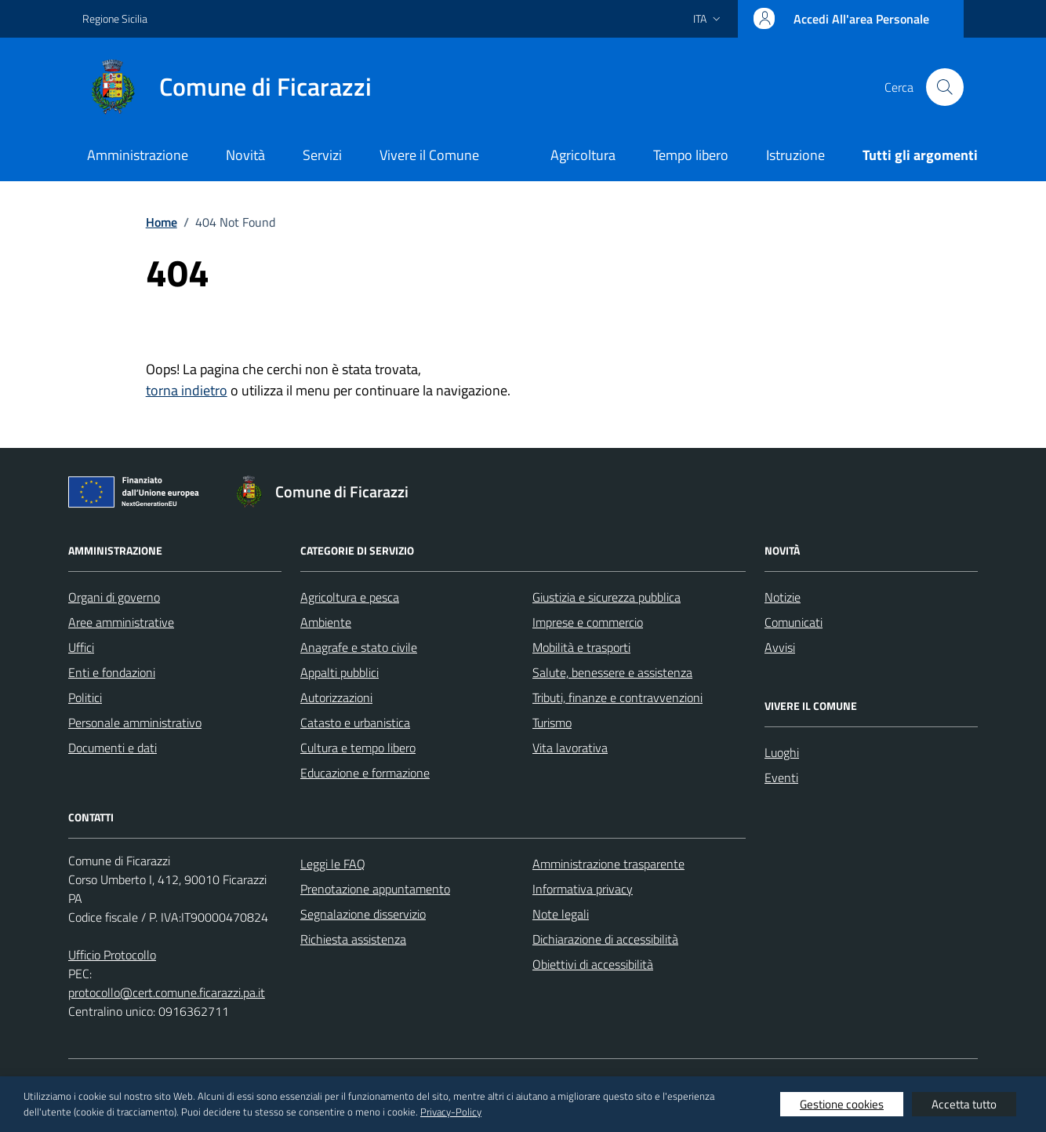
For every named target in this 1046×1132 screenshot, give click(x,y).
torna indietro (186, 390)
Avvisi (780, 647)
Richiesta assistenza (353, 939)
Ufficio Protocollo (112, 954)
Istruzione (795, 155)
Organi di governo (114, 597)
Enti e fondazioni (111, 672)
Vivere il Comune (429, 155)
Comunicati (794, 622)
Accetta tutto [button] (964, 1104)
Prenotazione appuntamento (375, 888)
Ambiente (325, 622)
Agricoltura (583, 155)
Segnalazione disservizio (363, 914)
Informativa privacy (582, 888)
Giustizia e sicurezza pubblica (606, 597)
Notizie (783, 597)
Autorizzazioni (336, 697)
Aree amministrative (121, 622)
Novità (245, 155)
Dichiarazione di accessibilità (605, 939)
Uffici (81, 647)
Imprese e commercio (587, 622)
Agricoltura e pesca (349, 597)
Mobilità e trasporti (581, 647)
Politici (85, 697)
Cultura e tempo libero (358, 747)
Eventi (781, 777)
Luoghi (782, 752)
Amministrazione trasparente (608, 863)
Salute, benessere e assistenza (612, 672)
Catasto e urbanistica (355, 722)
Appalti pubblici (339, 672)
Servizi (322, 155)
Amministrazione (137, 155)
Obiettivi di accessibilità (592, 964)
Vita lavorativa (570, 747)
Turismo (552, 722)
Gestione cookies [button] (842, 1104)
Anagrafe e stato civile (358, 647)
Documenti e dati (112, 747)
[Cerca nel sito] (945, 87)
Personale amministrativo (135, 722)
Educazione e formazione (365, 772)
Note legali (560, 914)
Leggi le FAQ (332, 863)
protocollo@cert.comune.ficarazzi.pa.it (166, 992)
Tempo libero (690, 155)
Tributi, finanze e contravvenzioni (617, 697)
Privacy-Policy (450, 1111)
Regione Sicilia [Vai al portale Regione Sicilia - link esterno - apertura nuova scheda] (114, 18)
